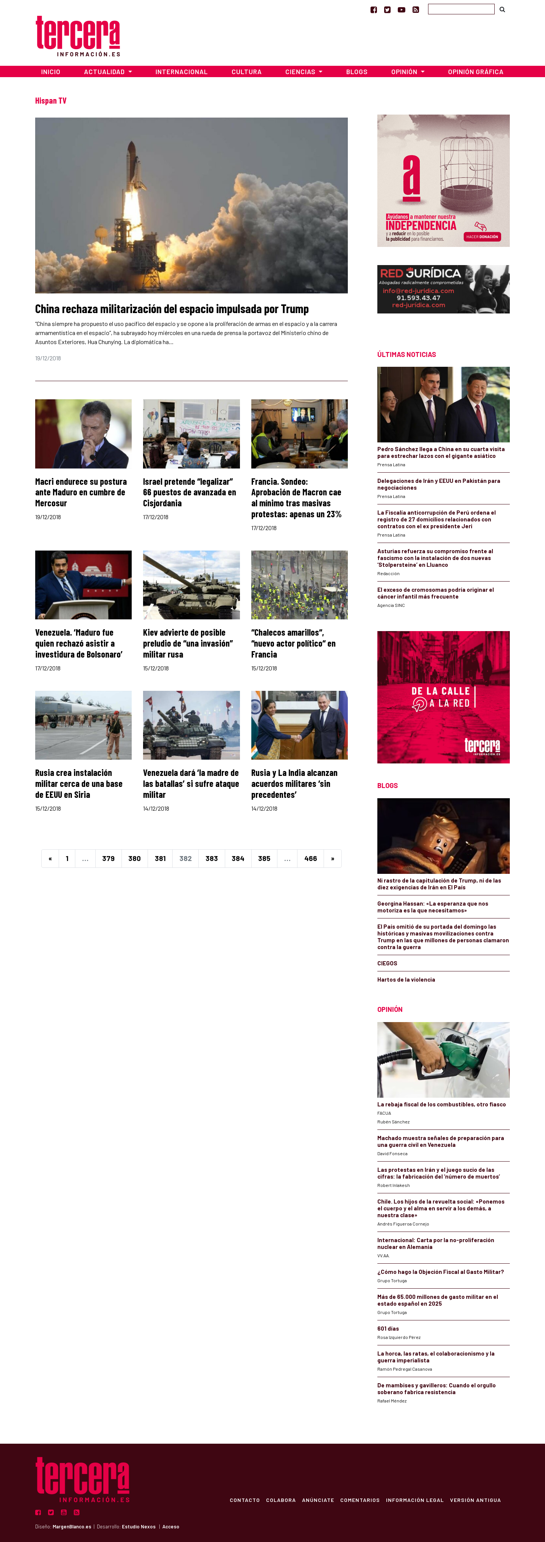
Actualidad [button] (105, 71)
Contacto (244, 1500)
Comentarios (360, 1500)
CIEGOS (387, 963)
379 (108, 858)
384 (238, 858)
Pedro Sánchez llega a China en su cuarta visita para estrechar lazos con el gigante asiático (441, 452)
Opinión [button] (405, 71)
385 (264, 858)
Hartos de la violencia (406, 979)
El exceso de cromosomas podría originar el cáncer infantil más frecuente (435, 593)
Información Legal (415, 1500)
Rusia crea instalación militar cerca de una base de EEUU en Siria (79, 783)
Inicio (51, 71)
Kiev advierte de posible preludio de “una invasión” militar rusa (188, 643)
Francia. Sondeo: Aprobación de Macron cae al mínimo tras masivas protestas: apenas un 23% (296, 497)
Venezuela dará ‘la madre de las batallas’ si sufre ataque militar (191, 783)
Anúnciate (318, 1500)
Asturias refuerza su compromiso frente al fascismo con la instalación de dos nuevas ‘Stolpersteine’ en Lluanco (435, 558)
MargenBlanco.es (72, 1526)
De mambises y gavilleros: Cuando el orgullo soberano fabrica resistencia (436, 1388)
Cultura (247, 71)
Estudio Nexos (139, 1526)
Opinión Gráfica (476, 71)
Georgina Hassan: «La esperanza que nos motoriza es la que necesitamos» (432, 907)
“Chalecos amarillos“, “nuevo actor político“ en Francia (293, 643)
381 (160, 858)
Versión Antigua (475, 1500)
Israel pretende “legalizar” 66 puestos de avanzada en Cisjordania (189, 492)
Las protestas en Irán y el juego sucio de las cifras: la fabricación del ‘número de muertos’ (438, 1173)
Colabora (281, 1500)
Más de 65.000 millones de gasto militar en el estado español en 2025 (437, 1300)
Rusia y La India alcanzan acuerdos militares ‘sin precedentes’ (294, 783)
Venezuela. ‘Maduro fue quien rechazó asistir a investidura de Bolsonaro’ (79, 643)
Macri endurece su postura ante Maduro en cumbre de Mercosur (81, 492)
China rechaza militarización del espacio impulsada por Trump (172, 308)
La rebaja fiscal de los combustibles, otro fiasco (441, 1104)
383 (212, 858)
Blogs (357, 71)
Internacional (182, 71)
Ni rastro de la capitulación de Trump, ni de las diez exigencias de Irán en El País (439, 883)
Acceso (170, 1526)
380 (134, 858)
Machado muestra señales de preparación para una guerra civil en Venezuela (440, 1141)
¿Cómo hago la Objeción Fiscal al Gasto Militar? (440, 1271)
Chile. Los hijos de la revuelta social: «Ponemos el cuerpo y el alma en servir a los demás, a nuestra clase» (441, 1208)
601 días (388, 1328)
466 (310, 858)
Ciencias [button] (301, 71)
